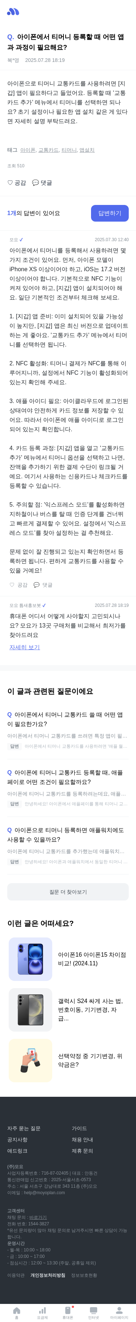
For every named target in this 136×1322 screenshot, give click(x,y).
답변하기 (109, 213)
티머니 (69, 150)
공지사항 (17, 1139)
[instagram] (45, 1293)
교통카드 (48, 150)
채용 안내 (83, 1139)
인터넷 (93, 1312)
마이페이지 (119, 1312)
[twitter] (77, 1293)
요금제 (42, 1312)
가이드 (79, 1128)
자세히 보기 (24, 647)
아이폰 (28, 150)
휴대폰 (68, 1312)
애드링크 (17, 1151)
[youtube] (13, 1293)
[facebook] (61, 1293)
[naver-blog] (29, 1293)
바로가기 (38, 1217)
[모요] (23, 1112)
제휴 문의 (83, 1151)
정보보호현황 (84, 1275)
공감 (16, 183)
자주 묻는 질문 (24, 1128)
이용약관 (16, 1275)
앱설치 (87, 150)
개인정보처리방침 (47, 1275)
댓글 (42, 183)
